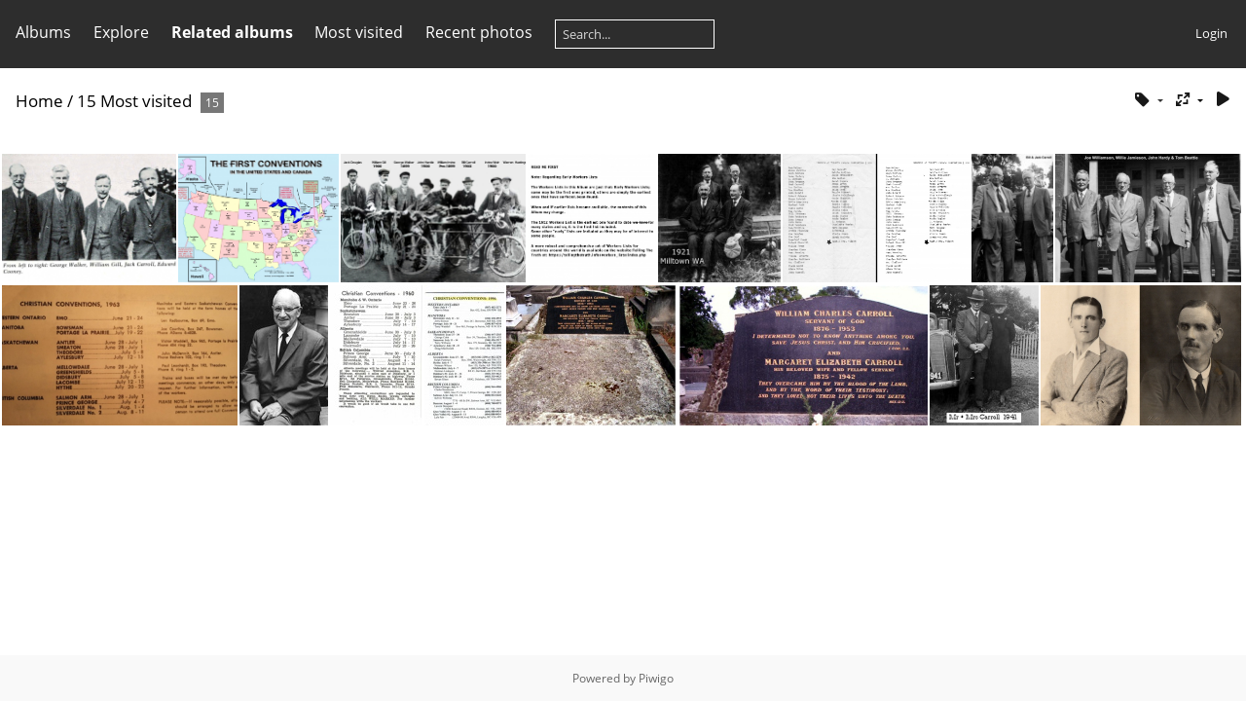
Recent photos (478, 32)
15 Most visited (134, 101)
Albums (43, 32)
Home (39, 101)
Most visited (358, 32)
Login (1211, 33)
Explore (121, 32)
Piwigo (656, 678)
